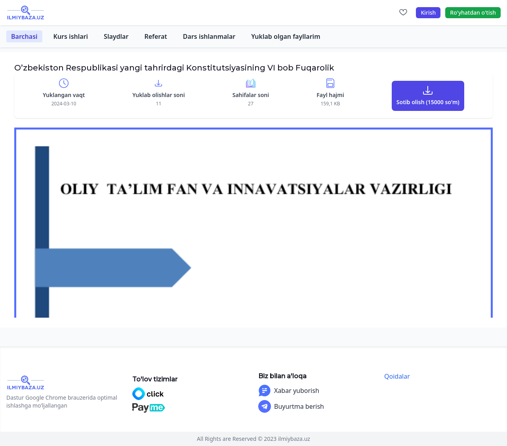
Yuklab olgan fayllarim (285, 36)
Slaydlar (116, 36)
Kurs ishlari (70, 36)
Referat (155, 36)
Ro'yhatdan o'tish (473, 12)
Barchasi (24, 36)
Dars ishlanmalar (209, 36)
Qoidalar (397, 376)
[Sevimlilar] (403, 12)
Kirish (428, 12)
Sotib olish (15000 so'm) (427, 102)
